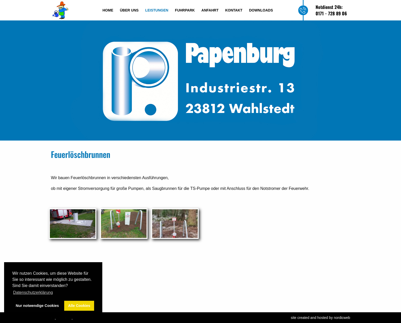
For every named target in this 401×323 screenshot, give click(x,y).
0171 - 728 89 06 (331, 13)
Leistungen (156, 10)
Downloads (261, 10)
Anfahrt (210, 10)
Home (108, 10)
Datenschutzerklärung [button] (33, 292)
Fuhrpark (185, 10)
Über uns (129, 10)
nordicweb (342, 318)
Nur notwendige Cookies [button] (37, 306)
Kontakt (233, 10)
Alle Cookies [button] (79, 306)
